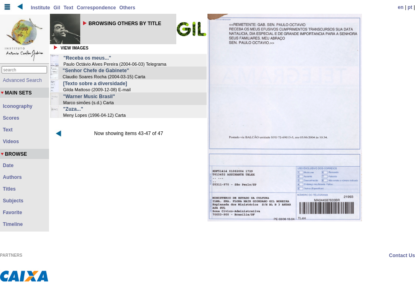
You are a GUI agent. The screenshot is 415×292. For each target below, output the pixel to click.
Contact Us (402, 255)
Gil (56, 8)
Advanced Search (22, 80)
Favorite (12, 212)
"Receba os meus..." (87, 58)
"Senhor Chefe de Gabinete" (96, 70)
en (401, 7)
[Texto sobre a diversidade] (95, 83)
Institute (40, 8)
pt (410, 7)
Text (68, 8)
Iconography (17, 106)
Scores (11, 118)
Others (127, 8)
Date (8, 165)
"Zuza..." (73, 109)
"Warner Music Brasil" (89, 96)
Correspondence (96, 8)
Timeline (13, 224)
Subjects (13, 201)
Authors (12, 177)
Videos (11, 141)
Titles (9, 189)
